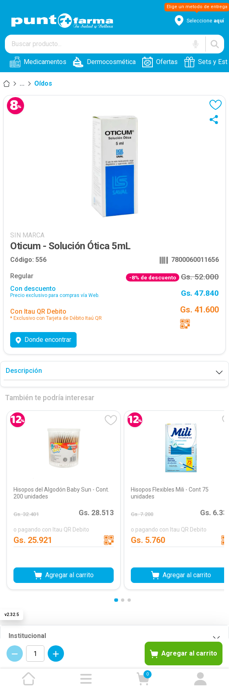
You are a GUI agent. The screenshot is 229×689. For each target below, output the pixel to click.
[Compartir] (215, 119)
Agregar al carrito (183, 653)
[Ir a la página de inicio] (28, 678)
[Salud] (22, 84)
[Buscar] (214, 44)
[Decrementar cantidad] (15, 653)
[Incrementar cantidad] (56, 653)
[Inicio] (6, 83)
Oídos (43, 83)
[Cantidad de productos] (35, 653)
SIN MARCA (27, 235)
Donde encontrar (43, 339)
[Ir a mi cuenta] (200, 678)
